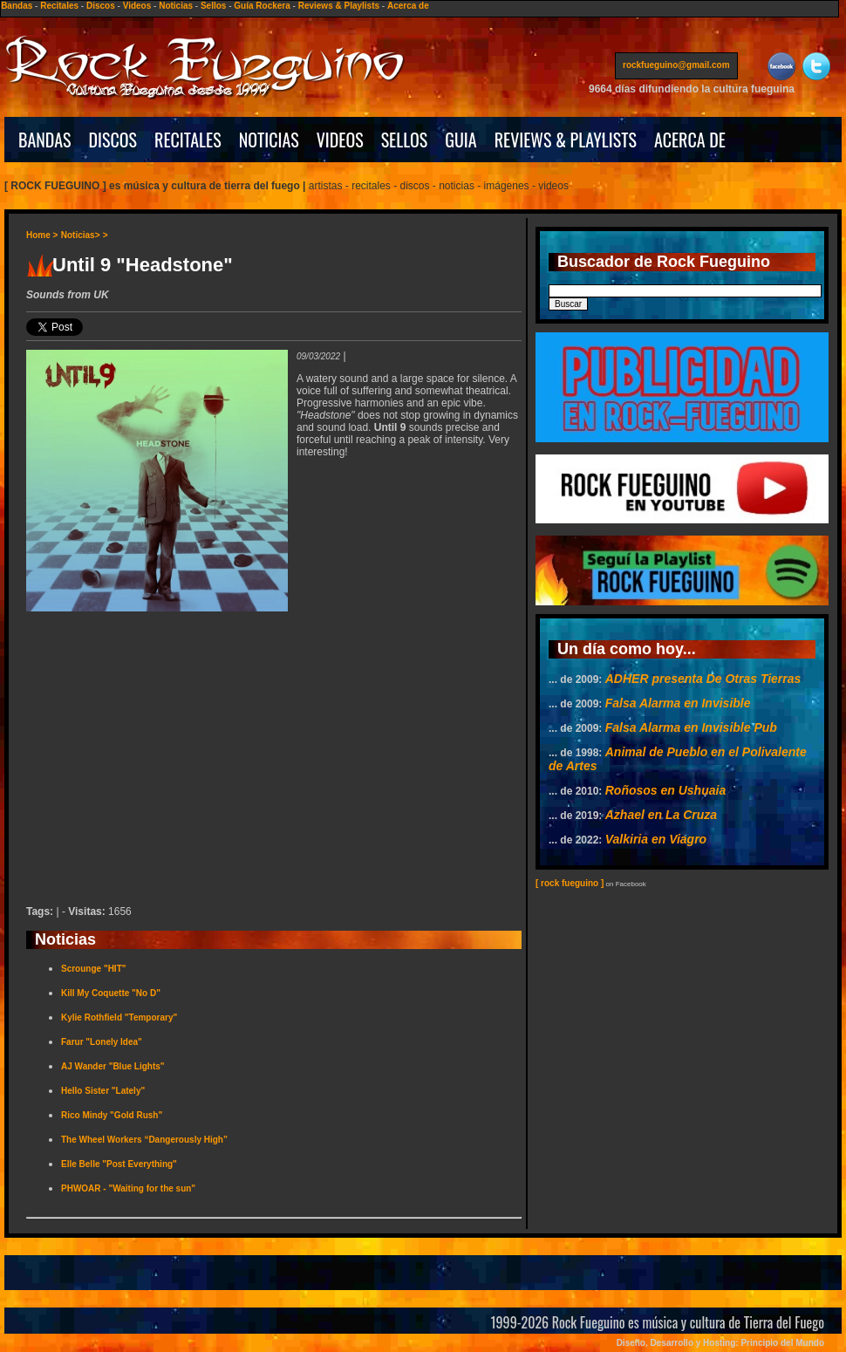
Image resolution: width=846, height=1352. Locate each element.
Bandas (16, 5)
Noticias (176, 5)
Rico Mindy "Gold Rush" (111, 1115)
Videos (137, 5)
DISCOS (113, 139)
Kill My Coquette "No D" (110, 993)
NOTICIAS (269, 139)
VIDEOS (340, 139)
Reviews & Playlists (338, 5)
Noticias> (80, 235)
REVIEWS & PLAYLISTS (566, 139)
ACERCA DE (690, 139)
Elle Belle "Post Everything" (119, 1164)
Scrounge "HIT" (93, 968)
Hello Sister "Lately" (103, 1091)
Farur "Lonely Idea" (101, 1042)
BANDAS (45, 139)
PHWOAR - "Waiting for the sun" (128, 1188)
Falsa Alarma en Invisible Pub (691, 727)
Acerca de (408, 5)
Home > (42, 235)
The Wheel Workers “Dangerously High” (144, 1139)
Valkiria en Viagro (655, 839)
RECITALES (188, 139)
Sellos (213, 5)
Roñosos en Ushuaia (665, 790)
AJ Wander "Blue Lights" (113, 1066)
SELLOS (404, 139)
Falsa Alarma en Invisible (678, 703)
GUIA (460, 139)
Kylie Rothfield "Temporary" (119, 1017)
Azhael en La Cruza (661, 815)
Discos (100, 5)
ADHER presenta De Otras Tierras (703, 679)
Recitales (59, 5)
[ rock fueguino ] (570, 883)
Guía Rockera (262, 5)
